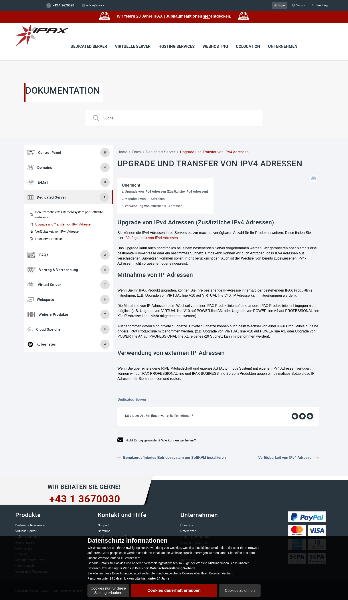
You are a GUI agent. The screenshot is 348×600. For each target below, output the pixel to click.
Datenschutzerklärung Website (172, 568)
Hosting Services (176, 46)
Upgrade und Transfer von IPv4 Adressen (63, 224)
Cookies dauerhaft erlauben (174, 590)
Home (122, 152)
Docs (136, 152)
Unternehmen (282, 46)
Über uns (186, 525)
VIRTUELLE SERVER (132, 46)
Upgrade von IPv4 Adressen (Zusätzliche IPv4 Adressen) (166, 191)
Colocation (248, 46)
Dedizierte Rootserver (30, 525)
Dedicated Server (89, 46)
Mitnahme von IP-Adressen (145, 199)
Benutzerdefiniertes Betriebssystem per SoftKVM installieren (69, 214)
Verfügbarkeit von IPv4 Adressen (57, 231)
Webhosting (215, 46)
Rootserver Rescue (48, 239)
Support (299, 5)
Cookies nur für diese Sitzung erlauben (108, 590)
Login (279, 5)
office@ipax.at (93, 5)
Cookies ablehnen (240, 590)
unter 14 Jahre (159, 578)
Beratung (320, 5)
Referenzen (188, 531)
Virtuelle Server (25, 531)
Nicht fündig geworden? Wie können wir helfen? (156, 440)
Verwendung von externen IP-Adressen (153, 206)
